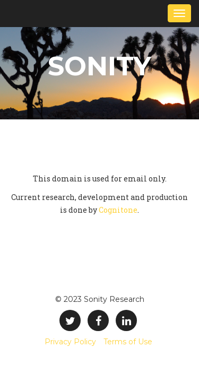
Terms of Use (127, 341)
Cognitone (118, 210)
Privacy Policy (70, 341)
